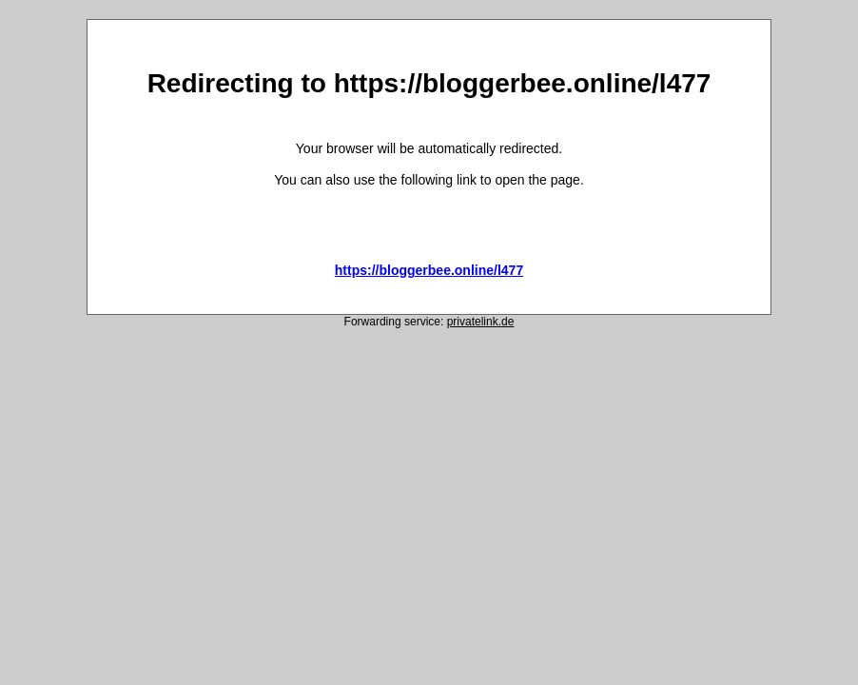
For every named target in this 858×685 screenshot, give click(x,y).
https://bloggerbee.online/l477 (429, 270)
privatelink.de (481, 321)
